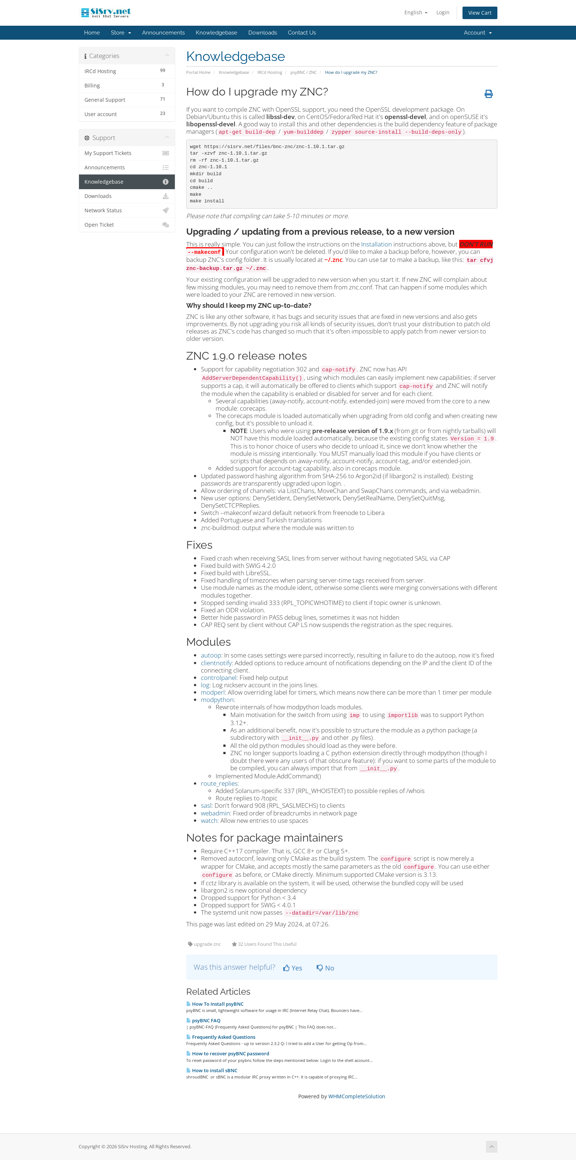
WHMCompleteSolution (356, 1096)
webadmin (215, 813)
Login (443, 12)
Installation (376, 244)
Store (121, 32)
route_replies (219, 783)
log (205, 685)
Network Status (126, 210)
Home (92, 32)
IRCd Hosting (270, 72)
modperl (213, 692)
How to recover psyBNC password (227, 1053)
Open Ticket (126, 224)
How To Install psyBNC (215, 1004)
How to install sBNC (211, 1070)
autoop (211, 655)
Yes (292, 967)
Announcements (163, 32)
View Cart (480, 12)
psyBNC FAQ (203, 1020)
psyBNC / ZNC (304, 72)
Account (478, 32)
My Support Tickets (126, 153)
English (416, 12)
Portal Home (198, 72)
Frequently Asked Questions (220, 1037)
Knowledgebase (216, 32)
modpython (217, 699)
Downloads (262, 32)
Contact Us (302, 32)
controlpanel (219, 677)
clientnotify (216, 663)
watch (209, 820)
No (325, 967)
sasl (206, 805)
